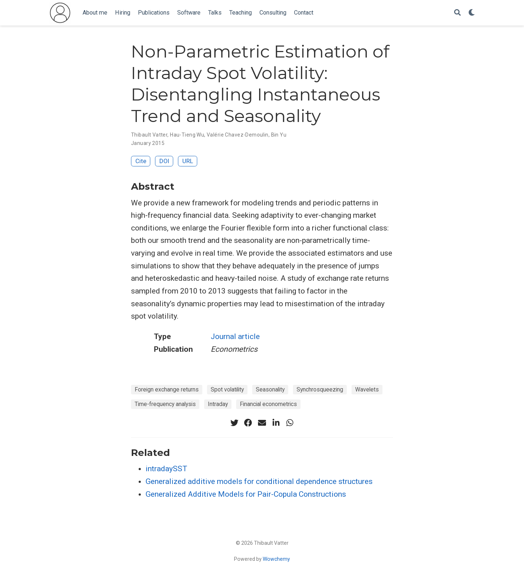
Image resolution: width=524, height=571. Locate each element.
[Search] (457, 13)
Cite (140, 161)
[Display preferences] (471, 13)
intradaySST (166, 468)
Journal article (235, 336)
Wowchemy (276, 559)
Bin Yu (279, 135)
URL (187, 161)
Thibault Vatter (149, 135)
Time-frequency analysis (165, 404)
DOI (164, 161)
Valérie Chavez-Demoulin (238, 135)
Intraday (218, 404)
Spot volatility (227, 389)
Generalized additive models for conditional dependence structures (259, 481)
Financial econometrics (268, 404)
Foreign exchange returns (167, 389)
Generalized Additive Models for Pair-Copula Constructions (246, 494)
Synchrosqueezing (320, 389)
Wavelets (367, 389)
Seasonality (270, 389)
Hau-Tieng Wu (187, 135)
